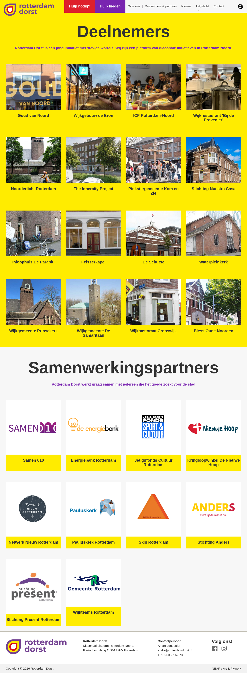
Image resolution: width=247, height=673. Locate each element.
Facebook (215, 648)
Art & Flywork (232, 668)
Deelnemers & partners (161, 6)
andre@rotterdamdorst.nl (175, 650)
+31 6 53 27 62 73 (170, 655)
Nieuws (186, 6)
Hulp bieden (110, 6)
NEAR (216, 668)
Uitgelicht (202, 6)
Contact (218, 6)
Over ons (134, 6)
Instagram (224, 648)
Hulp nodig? (79, 6)
